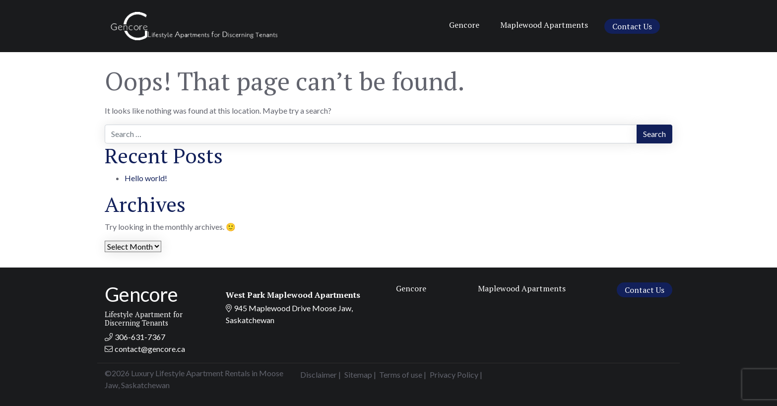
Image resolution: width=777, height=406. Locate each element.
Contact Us (632, 26)
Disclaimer (318, 374)
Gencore (464, 24)
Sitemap (358, 374)
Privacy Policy (454, 374)
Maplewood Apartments (544, 24)
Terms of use (400, 374)
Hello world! (146, 178)
